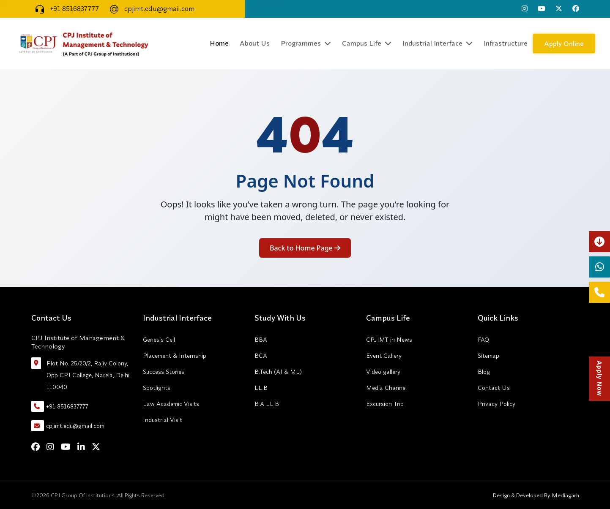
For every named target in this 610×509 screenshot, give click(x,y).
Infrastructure (506, 43)
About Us (255, 43)
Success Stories (163, 372)
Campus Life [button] (366, 43)
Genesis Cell (159, 339)
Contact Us (494, 388)
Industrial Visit (162, 420)
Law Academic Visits (171, 404)
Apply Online (564, 43)
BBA (260, 339)
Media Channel (386, 388)
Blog (484, 372)
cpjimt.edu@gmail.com (150, 8)
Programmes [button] (306, 43)
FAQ (483, 339)
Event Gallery (384, 355)
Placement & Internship (174, 355)
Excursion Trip (385, 404)
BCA (260, 355)
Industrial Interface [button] (437, 43)
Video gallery (383, 372)
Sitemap (488, 355)
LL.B (261, 388)
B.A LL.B (266, 404)
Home (219, 43)
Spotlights (156, 388)
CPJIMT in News (389, 339)
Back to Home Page (305, 248)
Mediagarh (564, 495)
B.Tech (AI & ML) (278, 372)
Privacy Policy (496, 404)
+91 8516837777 (65, 8)
